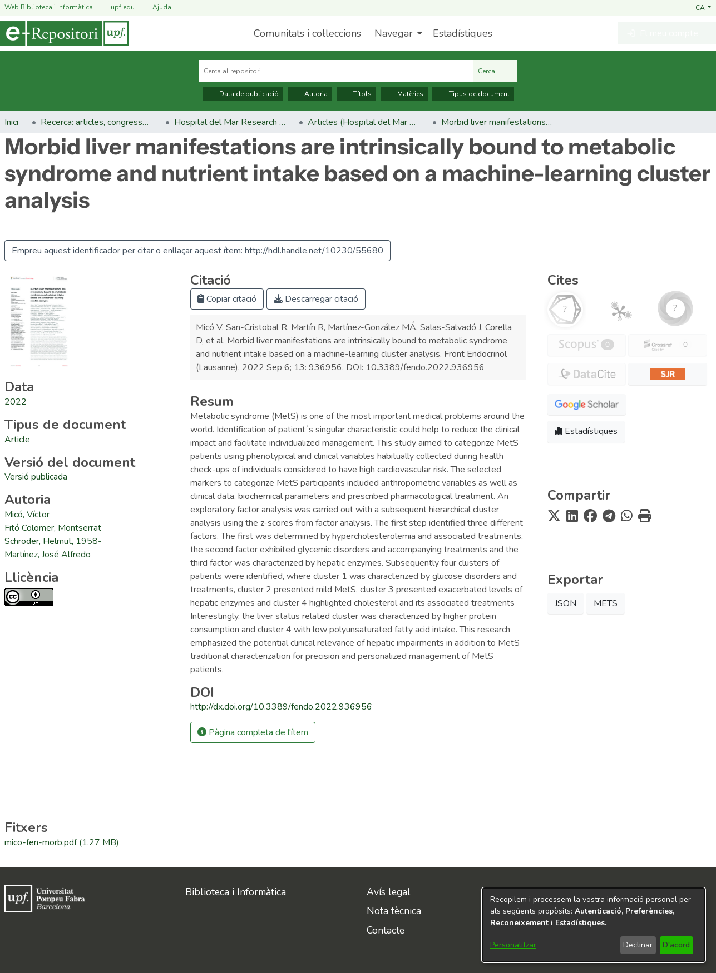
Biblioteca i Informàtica (235, 892)
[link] (17, 439)
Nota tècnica (394, 910)
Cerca (495, 71)
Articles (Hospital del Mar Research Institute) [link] (363, 122)
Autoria (310, 93)
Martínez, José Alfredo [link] (47, 554)
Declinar (638, 945)
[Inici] (64, 33)
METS (606, 603)
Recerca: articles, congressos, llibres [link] (96, 122)
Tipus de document (473, 93)
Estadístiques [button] (586, 431)
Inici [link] (11, 122)
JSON (565, 603)
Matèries (404, 93)
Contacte (385, 930)
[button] (703, 7)
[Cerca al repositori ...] (336, 71)
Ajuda (155, 7)
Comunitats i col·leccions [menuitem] (307, 33)
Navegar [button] (393, 33)
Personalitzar (513, 945)
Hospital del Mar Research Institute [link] (229, 122)
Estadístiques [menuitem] (462, 33)
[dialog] (593, 925)
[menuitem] (397, 33)
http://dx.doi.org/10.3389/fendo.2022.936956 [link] (281, 707)
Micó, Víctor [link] (27, 514)
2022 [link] (15, 402)
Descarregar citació (316, 299)
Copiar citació (226, 299)
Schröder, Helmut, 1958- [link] (53, 541)
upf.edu (116, 7)
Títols (356, 93)
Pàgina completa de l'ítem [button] (252, 732)
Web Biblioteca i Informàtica (48, 7)
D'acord (676, 945)
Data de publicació (243, 93)
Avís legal (389, 892)
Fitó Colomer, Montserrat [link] (52, 528)
